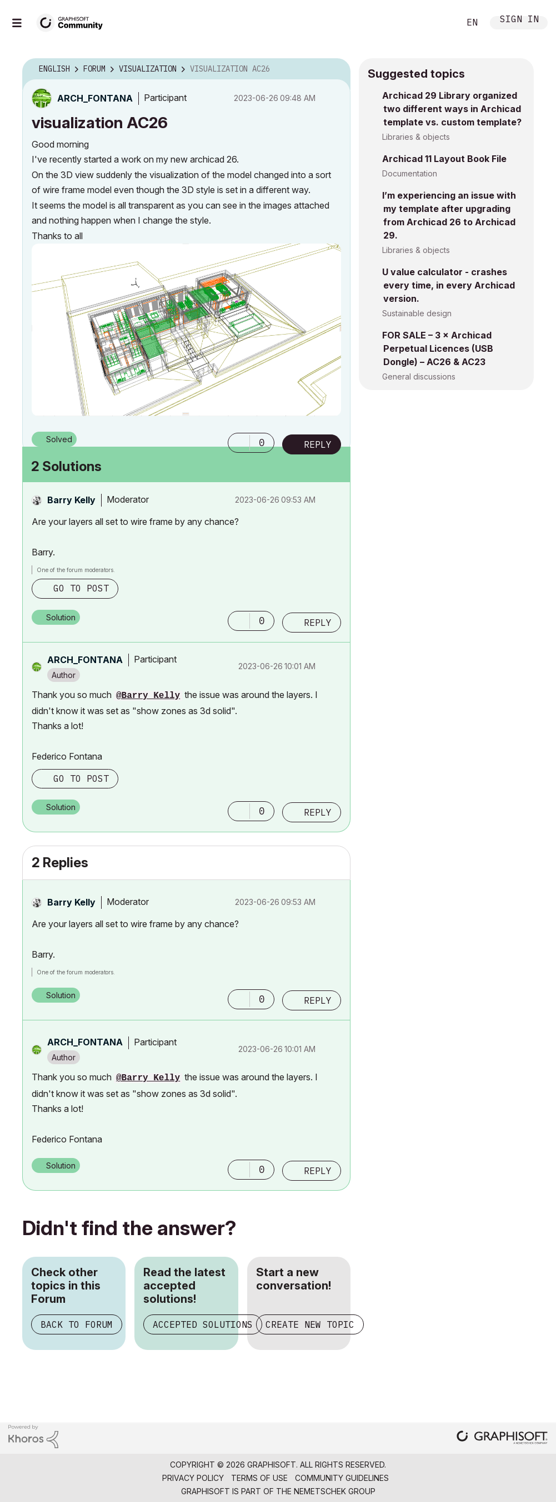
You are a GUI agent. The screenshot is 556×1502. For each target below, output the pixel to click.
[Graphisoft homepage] (502, 1438)
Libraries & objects (416, 136)
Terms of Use (259, 1478)
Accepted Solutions (203, 1324)
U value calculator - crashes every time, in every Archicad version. (448, 285)
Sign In (519, 20)
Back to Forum (77, 1324)
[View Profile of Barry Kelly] (71, 499)
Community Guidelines (342, 1478)
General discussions (418, 376)
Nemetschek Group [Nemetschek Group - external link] (334, 1491)
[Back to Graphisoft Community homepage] (73, 21)
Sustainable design (417, 313)
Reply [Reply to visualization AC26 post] (318, 444)
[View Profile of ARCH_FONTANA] (95, 98)
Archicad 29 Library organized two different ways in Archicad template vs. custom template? (452, 109)
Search (438, 22)
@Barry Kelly (148, 696)
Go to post (81, 588)
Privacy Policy (193, 1478)
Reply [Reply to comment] (318, 622)
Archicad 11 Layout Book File (444, 158)
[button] (186, 330)
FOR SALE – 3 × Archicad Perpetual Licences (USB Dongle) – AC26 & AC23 (437, 348)
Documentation (409, 173)
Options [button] (335, 69)
